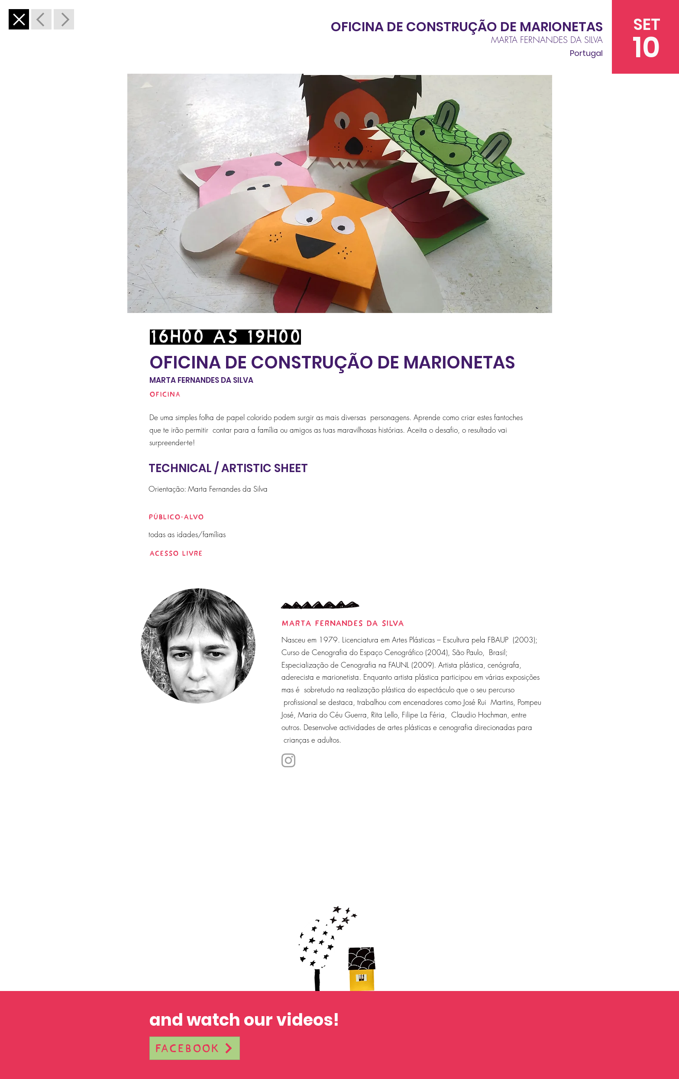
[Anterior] (19, 19)
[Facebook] (194, 1048)
